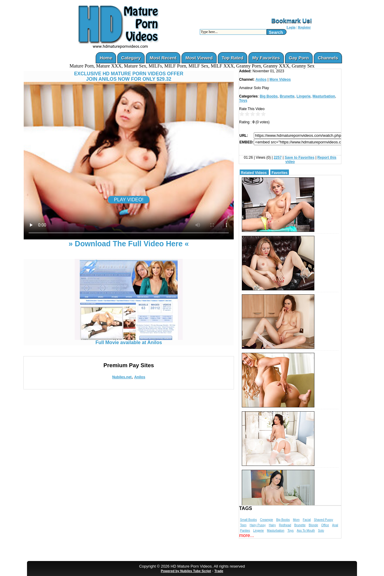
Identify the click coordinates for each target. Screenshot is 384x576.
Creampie (266, 519)
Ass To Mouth (306, 530)
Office (325, 525)
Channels (328, 57)
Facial (307, 519)
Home (106, 57)
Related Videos (254, 173)
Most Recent (163, 57)
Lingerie (303, 96)
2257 (278, 157)
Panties (245, 530)
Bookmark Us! (291, 20)
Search (276, 32)
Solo (321, 530)
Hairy (272, 525)
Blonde (313, 525)
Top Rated (232, 57)
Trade (218, 571)
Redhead (285, 525)
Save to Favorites (299, 157)
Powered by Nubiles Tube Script (186, 571)
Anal (335, 525)
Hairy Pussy (258, 525)
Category (131, 57)
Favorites (279, 173)
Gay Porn (299, 57)
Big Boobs (269, 96)
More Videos (280, 79)
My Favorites (266, 57)
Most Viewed (199, 57)
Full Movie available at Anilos (129, 340)
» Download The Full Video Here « (128, 243)
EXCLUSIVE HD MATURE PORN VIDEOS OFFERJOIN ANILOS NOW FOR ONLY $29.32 (128, 76)
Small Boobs (248, 519)
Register (304, 27)
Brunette (287, 96)
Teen (243, 525)
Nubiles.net (122, 377)
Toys (243, 100)
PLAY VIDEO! (128, 199)
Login (291, 27)
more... (246, 535)
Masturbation (324, 96)
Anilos (139, 377)
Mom (296, 519)
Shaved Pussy (323, 519)
